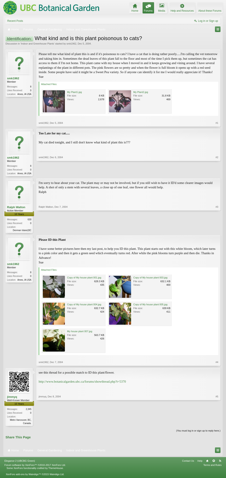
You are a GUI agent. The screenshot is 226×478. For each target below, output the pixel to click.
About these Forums (209, 10)
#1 (217, 123)
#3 (217, 230)
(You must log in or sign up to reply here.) (198, 432)
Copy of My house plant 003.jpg (150, 278)
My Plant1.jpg (74, 92)
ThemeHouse (55, 469)
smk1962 (71, 43)
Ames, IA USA (24, 94)
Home (207, 462)
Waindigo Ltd (56, 475)
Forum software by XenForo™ (35, 466)
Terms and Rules (212, 466)
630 (29, 220)
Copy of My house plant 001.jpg (84, 278)
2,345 (28, 410)
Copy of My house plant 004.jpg (84, 305)
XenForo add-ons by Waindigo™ (23, 475)
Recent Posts (15, 20)
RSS (220, 462)
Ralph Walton (16, 207)
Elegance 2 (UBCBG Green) (19, 462)
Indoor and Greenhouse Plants (37, 43)
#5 (217, 423)
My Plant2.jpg (140, 92)
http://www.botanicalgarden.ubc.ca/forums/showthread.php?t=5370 (82, 382)
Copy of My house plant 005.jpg (150, 305)
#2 (217, 173)
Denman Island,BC (22, 231)
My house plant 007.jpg (79, 332)
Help (199, 462)
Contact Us (188, 462)
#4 (217, 363)
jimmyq (12, 397)
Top (213, 462)
